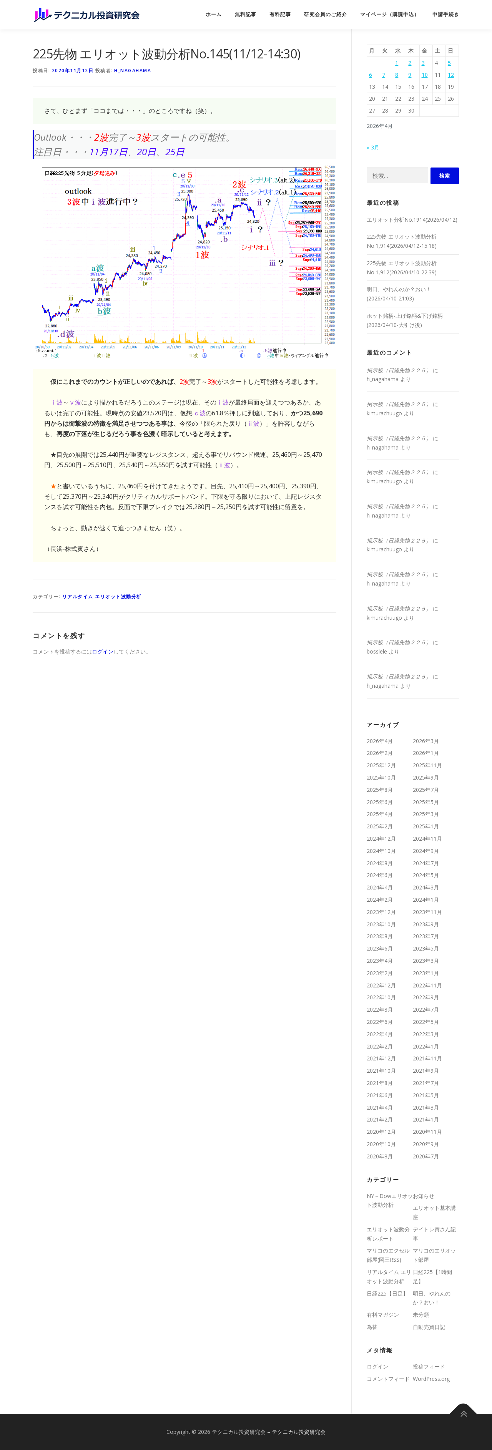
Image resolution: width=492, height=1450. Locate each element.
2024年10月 (381, 850)
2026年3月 (426, 741)
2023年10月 (381, 924)
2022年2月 (380, 1046)
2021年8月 (380, 1083)
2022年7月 (426, 1009)
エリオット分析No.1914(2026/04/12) (412, 219)
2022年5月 (426, 1021)
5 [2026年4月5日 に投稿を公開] (449, 62)
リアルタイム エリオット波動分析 (102, 596)
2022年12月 (381, 985)
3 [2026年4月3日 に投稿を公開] (423, 62)
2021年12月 (381, 1058)
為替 (372, 1327)
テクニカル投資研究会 (299, 1431)
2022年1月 (426, 1046)
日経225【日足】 (387, 1293)
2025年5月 (426, 802)
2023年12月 (381, 912)
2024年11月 (427, 838)
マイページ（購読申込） (389, 14)
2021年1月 (426, 1119)
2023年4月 (380, 960)
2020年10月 (381, 1144)
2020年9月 (426, 1144)
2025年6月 (380, 802)
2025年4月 (380, 814)
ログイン (102, 651)
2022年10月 (381, 997)
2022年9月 (426, 997)
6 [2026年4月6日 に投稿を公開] (370, 74)
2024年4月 (380, 887)
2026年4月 (380, 741)
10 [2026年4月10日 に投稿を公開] (425, 74)
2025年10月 (381, 777)
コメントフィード (388, 1378)
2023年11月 (427, 912)
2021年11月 (427, 1058)
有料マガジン (383, 1314)
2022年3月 (426, 1034)
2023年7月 (426, 936)
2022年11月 (427, 985)
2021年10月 (381, 1070)
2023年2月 (380, 973)
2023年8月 (380, 936)
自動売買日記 (429, 1327)
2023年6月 (380, 948)
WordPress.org (431, 1378)
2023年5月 (426, 948)
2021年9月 (426, 1070)
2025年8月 (380, 789)
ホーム (214, 14)
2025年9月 (426, 777)
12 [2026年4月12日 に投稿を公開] (451, 74)
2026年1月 (426, 753)
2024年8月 (380, 863)
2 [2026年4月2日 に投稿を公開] (409, 62)
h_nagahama (132, 70)
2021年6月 (380, 1095)
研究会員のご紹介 (325, 14)
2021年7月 (426, 1083)
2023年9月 (426, 924)
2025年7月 (426, 789)
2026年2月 (380, 753)
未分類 (421, 1314)
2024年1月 (426, 899)
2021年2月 (380, 1119)
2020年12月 (381, 1131)
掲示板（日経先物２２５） (399, 370)
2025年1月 (426, 826)
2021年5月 (426, 1095)
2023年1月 (426, 973)
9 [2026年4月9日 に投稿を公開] (409, 74)
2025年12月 (381, 765)
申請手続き (445, 14)
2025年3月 (426, 814)
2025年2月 (380, 826)
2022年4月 (380, 1034)
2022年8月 (380, 1009)
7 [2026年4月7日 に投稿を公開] (383, 74)
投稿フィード (429, 1366)
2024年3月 (426, 887)
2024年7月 (426, 863)
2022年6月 (380, 1021)
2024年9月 (426, 850)
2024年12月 (381, 838)
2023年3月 (426, 960)
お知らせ (423, 1195)
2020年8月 (380, 1156)
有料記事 (280, 14)
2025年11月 (427, 765)
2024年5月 (426, 875)
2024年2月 (380, 899)
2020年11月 (427, 1131)
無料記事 (245, 14)
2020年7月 (426, 1156)
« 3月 (373, 147)
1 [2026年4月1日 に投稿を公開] (396, 62)
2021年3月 (426, 1107)
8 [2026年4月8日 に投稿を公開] (396, 74)
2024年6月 (380, 875)
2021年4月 (380, 1107)
